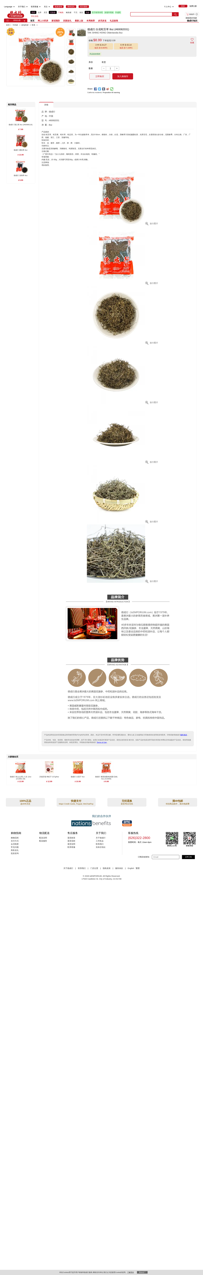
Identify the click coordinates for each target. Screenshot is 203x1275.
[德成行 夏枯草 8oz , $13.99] (21, 150)
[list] (78, 14)
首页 (32, 21)
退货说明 (71, 844)
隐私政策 (107, 868)
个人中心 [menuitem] (167, 7)
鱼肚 (81, 12)
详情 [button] (46, 105)
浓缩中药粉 (109, 12)
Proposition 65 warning (111, 92)
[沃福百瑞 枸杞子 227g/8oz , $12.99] (49, 777)
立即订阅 (188, 857)
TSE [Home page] (15, 14)
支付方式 (15, 841)
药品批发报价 (95, 54)
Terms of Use (102, 742)
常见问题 (15, 847)
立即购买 (99, 76)
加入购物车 (122, 76)
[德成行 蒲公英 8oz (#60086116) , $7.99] (21, 124)
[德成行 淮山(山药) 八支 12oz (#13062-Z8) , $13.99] (21, 777)
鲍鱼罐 (68, 12)
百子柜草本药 (97, 12)
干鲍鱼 (61, 12)
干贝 (75, 12)
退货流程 (71, 841)
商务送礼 (15, 850)
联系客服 (71, 847)
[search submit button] (175, 14)
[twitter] (99, 88)
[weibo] (107, 88)
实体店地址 (101, 847)
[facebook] (95, 88)
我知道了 (142, 1272)
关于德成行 (101, 838)
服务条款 (183, 735)
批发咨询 (15, 853)
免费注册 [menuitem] (193, 6)
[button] (24, 21)
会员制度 (15, 844)
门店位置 (94, 868)
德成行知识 (192, 21)
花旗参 (53, 12)
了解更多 (130, 1272)
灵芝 (45, 12)
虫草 (39, 12)
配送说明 (43, 838)
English (131, 868)
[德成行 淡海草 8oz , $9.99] (21, 175)
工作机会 (100, 841)
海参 (87, 12)
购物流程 (15, 838)
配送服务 (43, 841)
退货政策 (71, 838)
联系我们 (100, 844)
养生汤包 (34, 16)
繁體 (138, 868)
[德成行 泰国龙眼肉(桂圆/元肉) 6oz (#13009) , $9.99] (106, 777)
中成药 (118, 12)
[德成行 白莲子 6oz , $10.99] (78, 777)
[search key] (151, 14)
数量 (91, 68)
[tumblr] (103, 88)
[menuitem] (14, 6)
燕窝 (33, 12)
